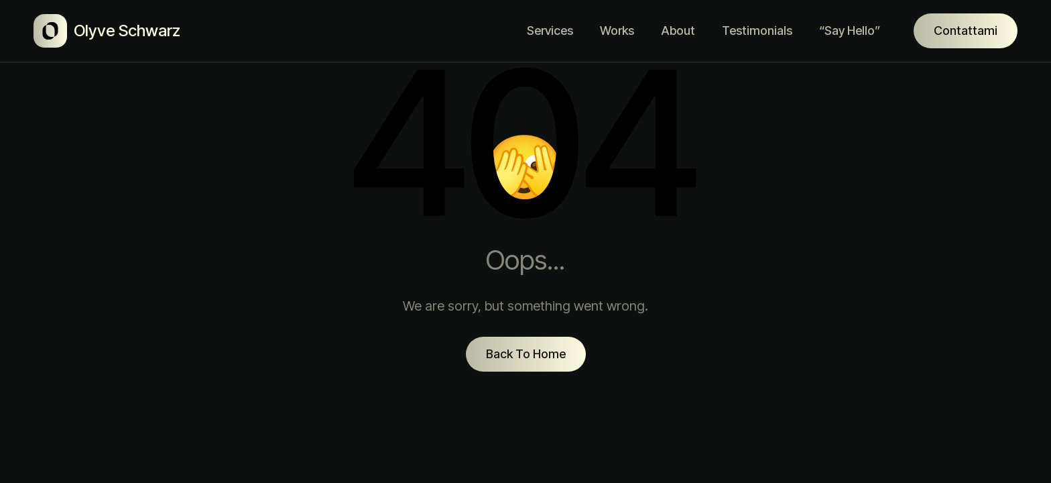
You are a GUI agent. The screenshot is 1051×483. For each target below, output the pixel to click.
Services (550, 30)
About (678, 30)
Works (617, 30)
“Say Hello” (849, 30)
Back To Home (526, 354)
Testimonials (757, 30)
